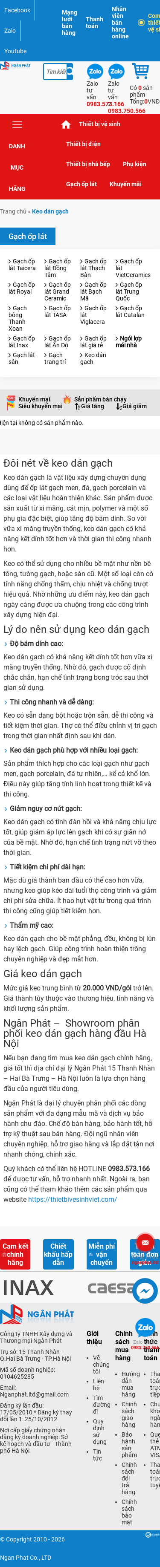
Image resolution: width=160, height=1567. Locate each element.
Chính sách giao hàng (129, 1414)
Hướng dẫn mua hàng (131, 1384)
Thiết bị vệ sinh (99, 124)
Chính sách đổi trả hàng (129, 1478)
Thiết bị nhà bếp (88, 164)
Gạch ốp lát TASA (57, 311)
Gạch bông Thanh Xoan (18, 318)
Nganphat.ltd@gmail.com (34, 1394)
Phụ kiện (134, 164)
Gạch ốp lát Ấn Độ (57, 342)
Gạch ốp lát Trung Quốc (129, 291)
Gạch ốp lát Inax (22, 342)
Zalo (10, 30)
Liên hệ (98, 1384)
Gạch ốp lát (81, 184)
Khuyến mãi (126, 184)
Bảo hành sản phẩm (129, 1444)
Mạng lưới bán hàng (69, 22)
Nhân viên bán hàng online (120, 23)
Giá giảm (134, 406)
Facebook (17, 10)
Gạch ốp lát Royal (22, 288)
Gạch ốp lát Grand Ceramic (57, 291)
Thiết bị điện (83, 144)
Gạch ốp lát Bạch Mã (93, 291)
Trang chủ (66, 124)
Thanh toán (94, 22)
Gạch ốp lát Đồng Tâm (57, 268)
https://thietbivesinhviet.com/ (72, 1199)
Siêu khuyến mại (40, 406)
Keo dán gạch (93, 358)
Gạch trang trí (55, 358)
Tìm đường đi (102, 1404)
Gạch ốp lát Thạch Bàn (93, 268)
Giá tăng (92, 406)
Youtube (15, 51)
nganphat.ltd (145, 1259)
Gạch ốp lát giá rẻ (93, 342)
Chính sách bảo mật (129, 1512)
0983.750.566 (145, 1345)
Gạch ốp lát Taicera (22, 264)
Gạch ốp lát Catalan (130, 311)
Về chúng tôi (101, 1364)
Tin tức (97, 1455)
